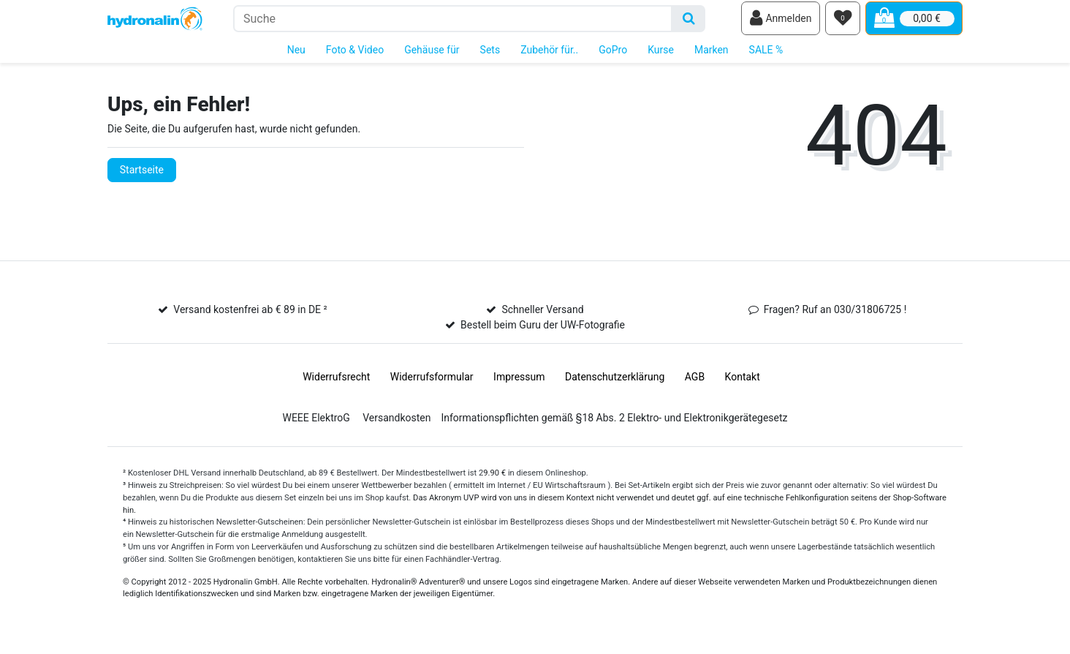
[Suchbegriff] (452, 22)
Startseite (142, 177)
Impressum (519, 385)
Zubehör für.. (549, 57)
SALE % (766, 57)
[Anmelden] (780, 23)
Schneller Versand (542, 317)
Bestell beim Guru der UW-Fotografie (542, 333)
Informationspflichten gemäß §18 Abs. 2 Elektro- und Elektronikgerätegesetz (614, 426)
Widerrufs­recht (336, 385)
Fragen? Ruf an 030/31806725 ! (835, 317)
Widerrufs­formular (432, 385)
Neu (296, 57)
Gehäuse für (431, 57)
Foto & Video (355, 57)
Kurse (661, 57)
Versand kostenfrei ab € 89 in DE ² (250, 317)
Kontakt (742, 385)
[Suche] (688, 22)
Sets (490, 57)
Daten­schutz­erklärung (614, 385)
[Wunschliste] (842, 23)
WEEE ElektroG (315, 426)
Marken (711, 57)
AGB (695, 385)
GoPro (613, 57)
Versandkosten (396, 426)
